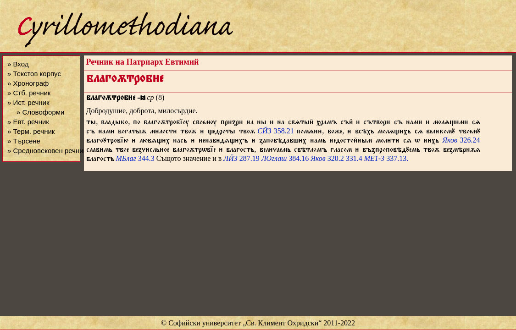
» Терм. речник (31, 131)
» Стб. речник (28, 93)
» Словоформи (40, 112)
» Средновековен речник (46, 150)
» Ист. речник (28, 102)
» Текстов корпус (34, 73)
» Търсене (23, 141)
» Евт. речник (28, 122)
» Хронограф (28, 83)
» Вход (17, 64)
